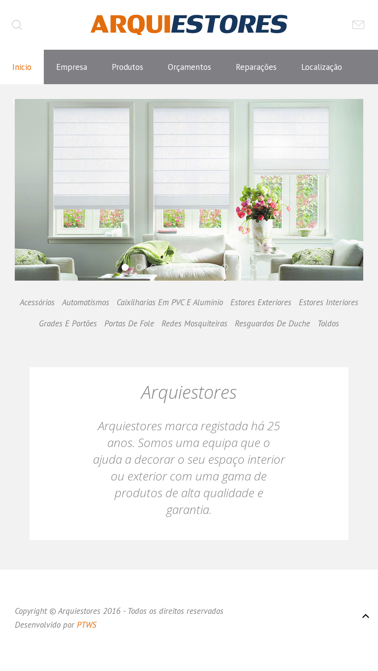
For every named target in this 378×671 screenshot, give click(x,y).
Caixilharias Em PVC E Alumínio (170, 302)
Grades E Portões (68, 323)
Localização (321, 67)
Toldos (328, 323)
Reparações (256, 67)
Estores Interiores (328, 302)
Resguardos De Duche (272, 323)
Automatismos (85, 302)
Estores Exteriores (260, 302)
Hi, (127, 268)
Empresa (71, 67)
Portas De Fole (129, 323)
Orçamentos (189, 67)
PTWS (86, 624)
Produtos (127, 67)
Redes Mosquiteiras (194, 323)
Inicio (22, 67)
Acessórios (37, 302)
